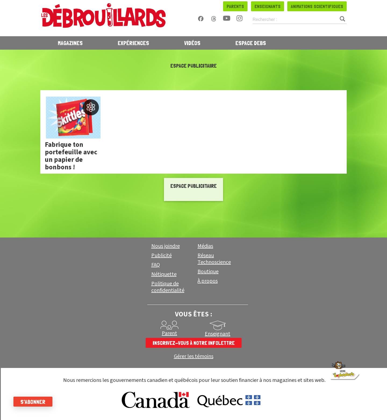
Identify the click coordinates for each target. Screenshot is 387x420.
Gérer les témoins (193, 356)
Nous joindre (165, 246)
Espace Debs (250, 42)
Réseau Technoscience (214, 259)
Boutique (208, 271)
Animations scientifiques (317, 6)
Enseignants (268, 6)
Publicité (161, 255)
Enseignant (217, 334)
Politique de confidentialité (167, 287)
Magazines (70, 42)
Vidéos (192, 42)
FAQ (155, 265)
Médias (205, 246)
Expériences (133, 42)
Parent (169, 333)
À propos (208, 281)
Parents (235, 6)
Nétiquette (164, 274)
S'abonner (32, 401)
